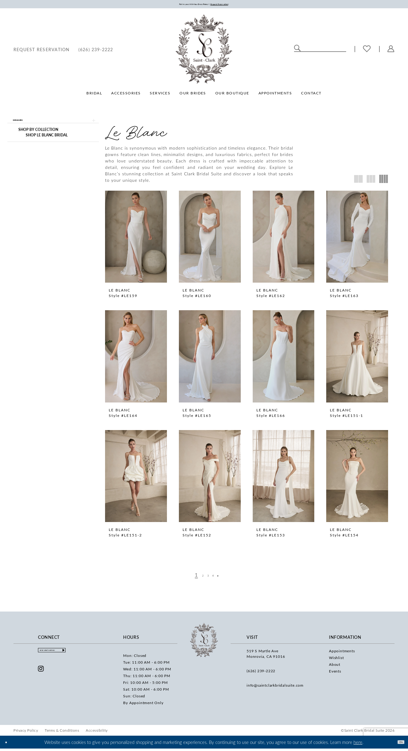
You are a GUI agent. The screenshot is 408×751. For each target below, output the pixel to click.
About (334, 666)
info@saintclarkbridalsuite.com (275, 687)
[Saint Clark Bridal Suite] (204, 51)
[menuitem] (41, 51)
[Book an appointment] (41, 51)
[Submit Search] (297, 50)
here (357, 744)
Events (335, 673)
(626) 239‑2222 (261, 673)
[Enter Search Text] (320, 50)
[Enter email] (66, 654)
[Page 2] (200, 577)
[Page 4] (216, 577)
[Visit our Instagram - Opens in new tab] (41, 674)
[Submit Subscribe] (91, 654)
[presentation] (136, 239)
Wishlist (336, 660)
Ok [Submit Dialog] (398, 744)
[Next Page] (225, 577)
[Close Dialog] (9, 744)
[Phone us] (96, 51)
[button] (391, 51)
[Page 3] (208, 577)
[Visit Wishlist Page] (367, 51)
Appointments (342, 653)
